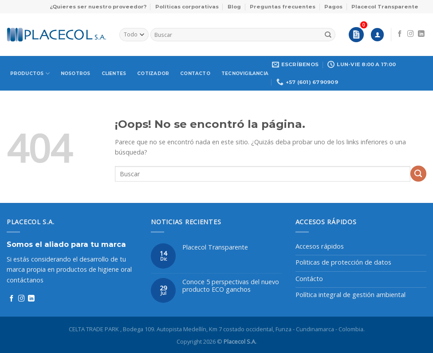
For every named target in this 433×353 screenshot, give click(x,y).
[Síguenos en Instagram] (410, 34)
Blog (234, 7)
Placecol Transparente (384, 7)
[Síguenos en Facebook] (400, 34)
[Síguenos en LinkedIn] (421, 34)
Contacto (195, 73)
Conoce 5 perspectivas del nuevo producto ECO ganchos (230, 286)
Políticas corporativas (187, 7)
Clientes (114, 73)
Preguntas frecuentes (282, 7)
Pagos (333, 7)
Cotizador (153, 73)
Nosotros (76, 73)
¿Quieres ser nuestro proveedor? (98, 7)
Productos (30, 73)
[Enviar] (328, 34)
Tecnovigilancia (244, 73)
